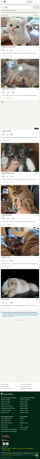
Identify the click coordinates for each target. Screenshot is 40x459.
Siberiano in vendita (24, 412)
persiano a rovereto (5, 386)
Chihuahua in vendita (5, 399)
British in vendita (23, 401)
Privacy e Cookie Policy (6, 455)
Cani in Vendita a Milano (6, 418)
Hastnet (9, 448)
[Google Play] (5, 436)
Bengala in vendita (24, 406)
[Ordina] (36, 15)
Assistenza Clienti (24, 422)
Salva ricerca (4, 15)
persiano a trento (4, 384)
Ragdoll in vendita (24, 404)
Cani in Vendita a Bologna (6, 422)
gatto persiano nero (24, 386)
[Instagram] (7, 443)
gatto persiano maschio (6, 388)
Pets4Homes (3, 448)
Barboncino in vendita (5, 401)
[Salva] (37, 47)
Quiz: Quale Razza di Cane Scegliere (9, 429)
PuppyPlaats (15, 448)
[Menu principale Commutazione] (2, 2)
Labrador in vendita (5, 404)
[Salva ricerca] (37, 455)
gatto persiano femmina (25, 384)
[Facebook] (4, 443)
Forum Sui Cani (4, 425)
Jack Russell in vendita (6, 410)
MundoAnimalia (22, 448)
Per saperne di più (34, 12)
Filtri (36, 7)
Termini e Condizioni (24, 427)
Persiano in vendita (24, 410)
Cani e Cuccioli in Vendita (8, 397)
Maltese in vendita (5, 412)
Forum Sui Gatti (4, 427)
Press (21, 425)
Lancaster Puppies (6, 450)
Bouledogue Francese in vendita (8, 408)
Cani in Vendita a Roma (6, 420)
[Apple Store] (5, 440)
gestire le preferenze (26, 455)
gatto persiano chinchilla (25, 388)
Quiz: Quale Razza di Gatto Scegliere (9, 431)
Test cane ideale (23, 429)
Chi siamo (22, 418)
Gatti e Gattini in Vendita (27, 397)
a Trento (14, 10)
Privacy (21, 420)
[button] (20, 115)
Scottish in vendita (24, 408)
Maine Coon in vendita (25, 399)
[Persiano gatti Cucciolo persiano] (20, 115)
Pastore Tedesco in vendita (7, 406)
